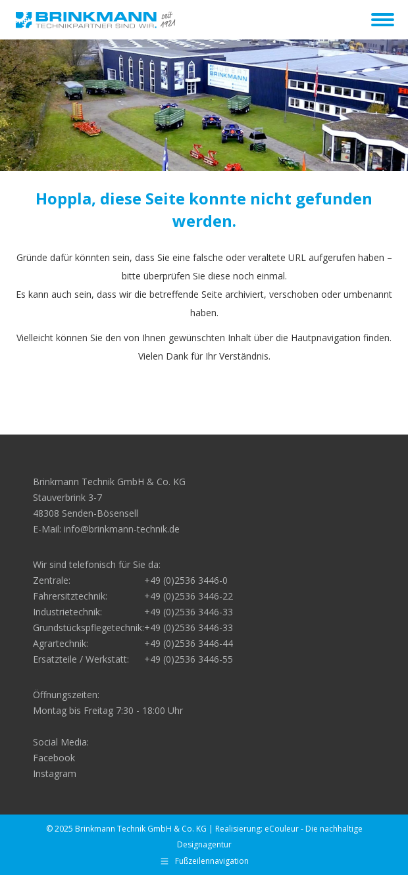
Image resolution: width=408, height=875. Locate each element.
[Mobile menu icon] (382, 20)
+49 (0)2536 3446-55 (188, 659)
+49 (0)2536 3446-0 (186, 580)
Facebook (54, 757)
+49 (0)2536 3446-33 (188, 611)
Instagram (54, 773)
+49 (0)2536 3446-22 (188, 596)
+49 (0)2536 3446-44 (188, 643)
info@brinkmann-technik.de (122, 529)
